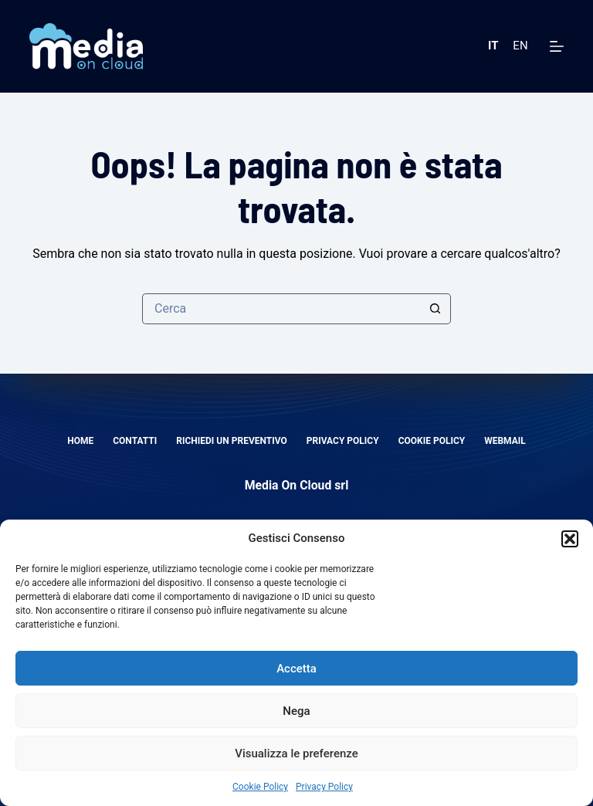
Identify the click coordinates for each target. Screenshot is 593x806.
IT (493, 45)
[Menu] (557, 46)
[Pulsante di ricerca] (435, 308)
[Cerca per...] (281, 308)
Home (80, 440)
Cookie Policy (260, 786)
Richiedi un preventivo (231, 440)
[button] (570, 539)
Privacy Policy (324, 786)
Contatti (135, 440)
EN (520, 45)
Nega (296, 711)
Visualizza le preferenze (296, 753)
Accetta (296, 669)
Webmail (505, 440)
